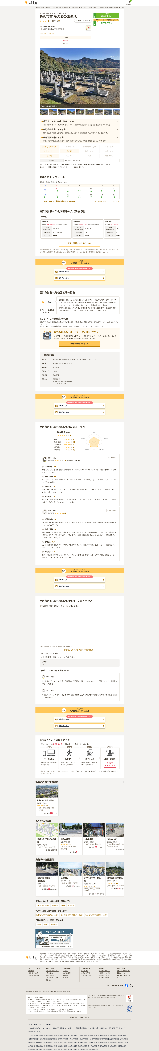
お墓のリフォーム (87, 975)
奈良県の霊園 (112, 1042)
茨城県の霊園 (102, 1035)
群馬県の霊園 (122, 1035)
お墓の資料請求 (33, 973)
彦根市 (38, 924)
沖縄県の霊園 (93, 1049)
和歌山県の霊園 (123, 1042)
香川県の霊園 (92, 1046)
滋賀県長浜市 (66, 164)
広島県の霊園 (62, 1046)
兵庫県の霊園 (102, 1042)
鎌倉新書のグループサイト (79, 1017)
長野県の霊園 (123, 1039)
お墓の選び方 (50, 975)
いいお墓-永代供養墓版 (56, 1028)
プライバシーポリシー (46, 991)
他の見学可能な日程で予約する (107, 201)
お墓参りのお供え (104, 973)
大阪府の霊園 (92, 1042)
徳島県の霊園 (82, 1046)
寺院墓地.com (102, 1028)
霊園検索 (31, 971)
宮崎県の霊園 (72, 1049)
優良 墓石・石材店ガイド (117, 1028)
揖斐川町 (54, 924)
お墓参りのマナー (104, 971)
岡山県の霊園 (52, 1046)
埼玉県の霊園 (32, 1039)
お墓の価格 (49, 973)
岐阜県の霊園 (32, 1042)
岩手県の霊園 (52, 1035)
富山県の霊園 (84, 1039)
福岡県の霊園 (122, 1046)
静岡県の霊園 (42, 1042)
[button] (106, 15)
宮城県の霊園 (62, 1035)
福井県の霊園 (103, 1039)
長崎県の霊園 (42, 1049)
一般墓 (63, 905)
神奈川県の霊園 (63, 1039)
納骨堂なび (93, 1028)
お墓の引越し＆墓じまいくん (37, 1031)
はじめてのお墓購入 (52, 971)
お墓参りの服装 (104, 975)
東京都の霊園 (52, 1039)
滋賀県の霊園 (72, 1042)
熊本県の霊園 (52, 1049)
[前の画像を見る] (42, 78)
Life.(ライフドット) (41, 1028)
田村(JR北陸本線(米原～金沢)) (47, 915)
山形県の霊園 (82, 1035)
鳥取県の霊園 (32, 1046)
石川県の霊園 (93, 1039)
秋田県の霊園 (72, 1035)
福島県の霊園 (92, 1035)
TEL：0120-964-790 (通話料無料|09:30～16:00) (57, 201)
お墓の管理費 (85, 973)
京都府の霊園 (82, 1042)
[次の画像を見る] (117, 78)
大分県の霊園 (62, 1049)
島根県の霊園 (42, 1046)
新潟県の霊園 (74, 1039)
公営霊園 (71, 905)
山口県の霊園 (72, 1046)
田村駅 (86, 164)
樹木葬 (65, 975)
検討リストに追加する (83, 20)
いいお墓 (31, 1028)
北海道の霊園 (32, 1035)
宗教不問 (55, 905)
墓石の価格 (84, 971)
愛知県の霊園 (52, 1042)
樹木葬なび (85, 1028)
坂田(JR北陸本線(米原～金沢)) (96, 915)
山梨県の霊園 (113, 1039)
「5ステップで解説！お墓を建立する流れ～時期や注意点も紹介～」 (97, 771)
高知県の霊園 (112, 1046)
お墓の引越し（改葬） (53, 977)
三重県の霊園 (62, 1042)
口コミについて (58, 991)
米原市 (46, 924)
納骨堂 (65, 977)
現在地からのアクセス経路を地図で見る (79, 650)
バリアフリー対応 (43, 905)
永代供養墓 (67, 973)
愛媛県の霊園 (102, 1046)
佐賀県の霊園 (32, 1049)
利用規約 (35, 991)
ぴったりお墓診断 (33, 975)
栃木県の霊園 (112, 1035)
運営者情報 (29, 991)
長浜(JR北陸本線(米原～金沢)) (72, 915)
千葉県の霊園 (42, 1039)
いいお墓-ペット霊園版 (72, 1028)
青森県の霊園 (42, 1035)
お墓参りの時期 (104, 977)
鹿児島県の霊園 (83, 1049)
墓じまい (48, 980)
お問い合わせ (66, 991)
